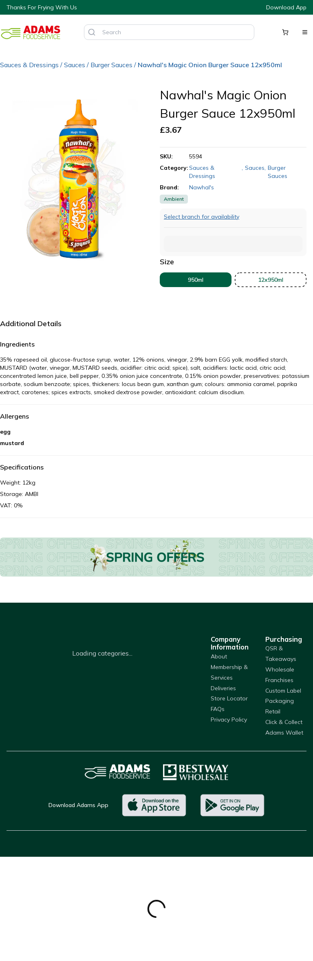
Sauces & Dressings (29, 65)
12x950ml (270, 279)
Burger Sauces (111, 65)
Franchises (279, 680)
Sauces (74, 65)
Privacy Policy (229, 719)
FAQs (218, 709)
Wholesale (279, 669)
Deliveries (223, 688)
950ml (195, 279)
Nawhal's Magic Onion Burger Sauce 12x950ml (210, 65)
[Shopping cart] (285, 32)
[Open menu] (305, 32)
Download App (286, 7)
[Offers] (156, 557)
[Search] (92, 32)
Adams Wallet (284, 732)
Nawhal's (201, 187)
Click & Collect (283, 722)
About (219, 656)
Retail (272, 711)
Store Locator (229, 698)
